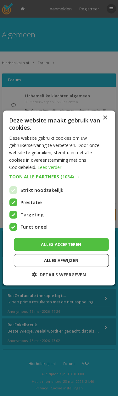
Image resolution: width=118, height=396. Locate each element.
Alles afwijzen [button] (61, 260)
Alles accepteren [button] (61, 244)
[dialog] (59, 198)
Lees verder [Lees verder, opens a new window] (49, 167)
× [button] (105, 118)
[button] (59, 177)
